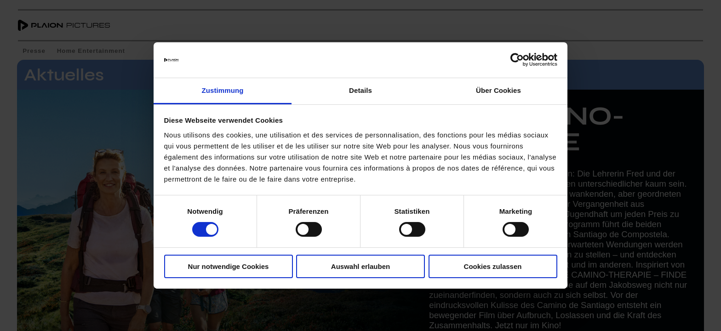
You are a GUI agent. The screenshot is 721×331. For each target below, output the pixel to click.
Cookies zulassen (493, 266)
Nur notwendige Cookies (228, 266)
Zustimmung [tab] (223, 90)
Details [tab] (360, 90)
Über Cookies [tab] (498, 90)
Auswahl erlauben (360, 266)
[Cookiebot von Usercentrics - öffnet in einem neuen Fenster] (517, 60)
